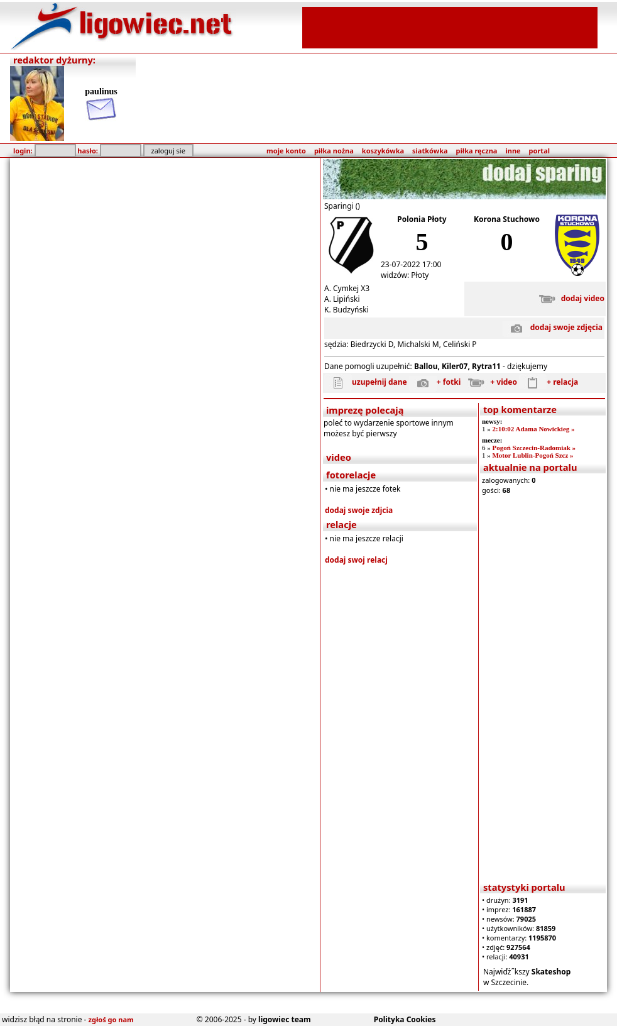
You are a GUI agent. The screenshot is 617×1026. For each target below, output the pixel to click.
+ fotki (435, 382)
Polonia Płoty (421, 219)
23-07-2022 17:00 (411, 264)
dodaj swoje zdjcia (359, 510)
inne (512, 150)
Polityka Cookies (405, 1019)
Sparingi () (342, 206)
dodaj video (568, 298)
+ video (489, 382)
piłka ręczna (477, 150)
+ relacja (548, 382)
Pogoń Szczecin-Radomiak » (534, 447)
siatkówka (429, 150)
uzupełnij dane (365, 382)
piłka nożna (334, 150)
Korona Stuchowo (507, 219)
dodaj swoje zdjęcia (553, 327)
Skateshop (551, 971)
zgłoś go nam (111, 1019)
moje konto (286, 150)
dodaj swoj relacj (356, 559)
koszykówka (383, 150)
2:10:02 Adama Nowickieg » (533, 429)
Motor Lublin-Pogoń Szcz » (532, 455)
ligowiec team (284, 1019)
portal (539, 150)
